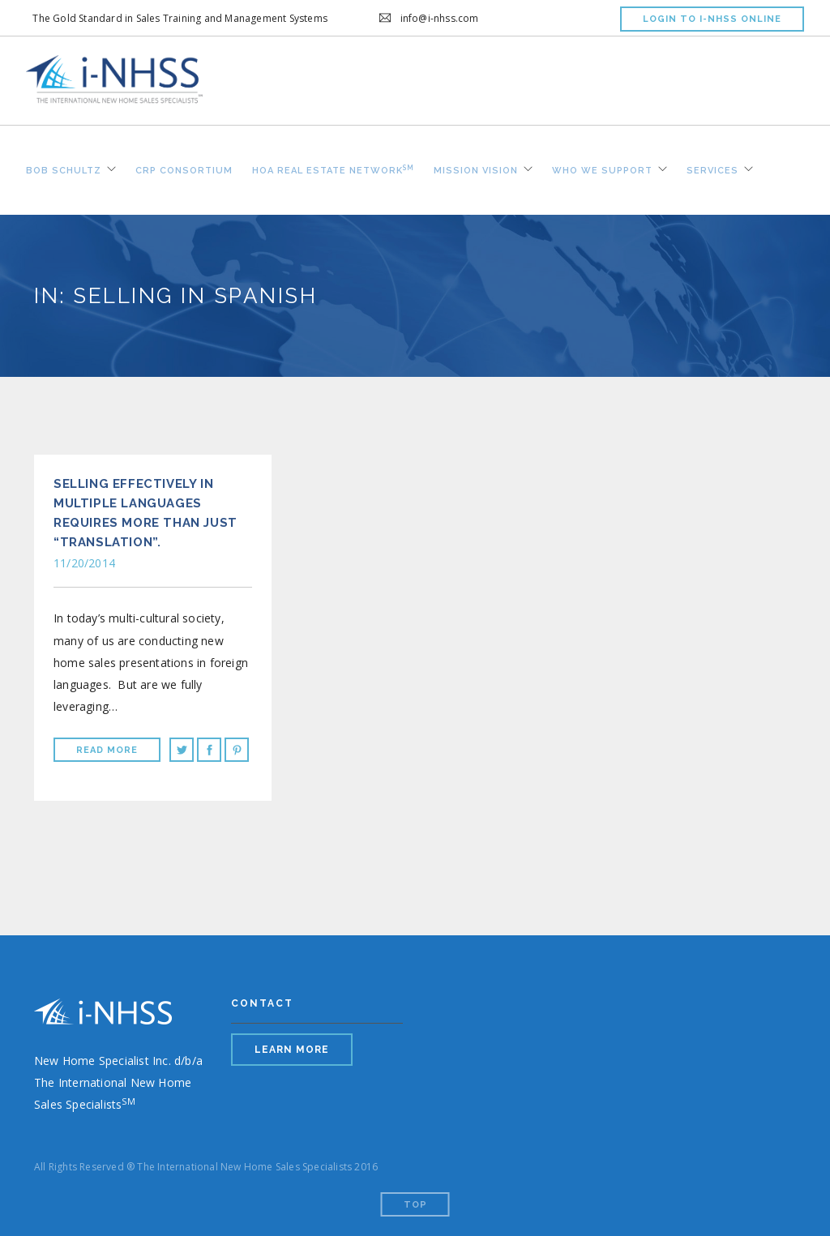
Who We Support (602, 168)
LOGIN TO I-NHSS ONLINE (712, 19)
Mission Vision (476, 168)
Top (415, 1205)
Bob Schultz (63, 168)
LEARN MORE (292, 1049)
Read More (107, 750)
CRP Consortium (184, 168)
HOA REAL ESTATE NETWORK (333, 168)
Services (712, 168)
